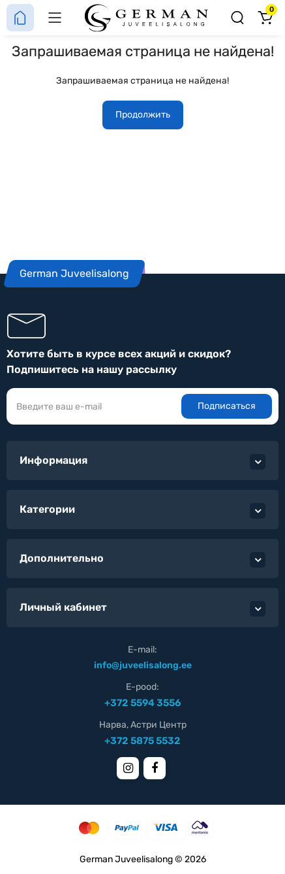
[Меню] (54, 17)
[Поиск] (237, 17)
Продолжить (142, 114)
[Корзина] (264, 17)
